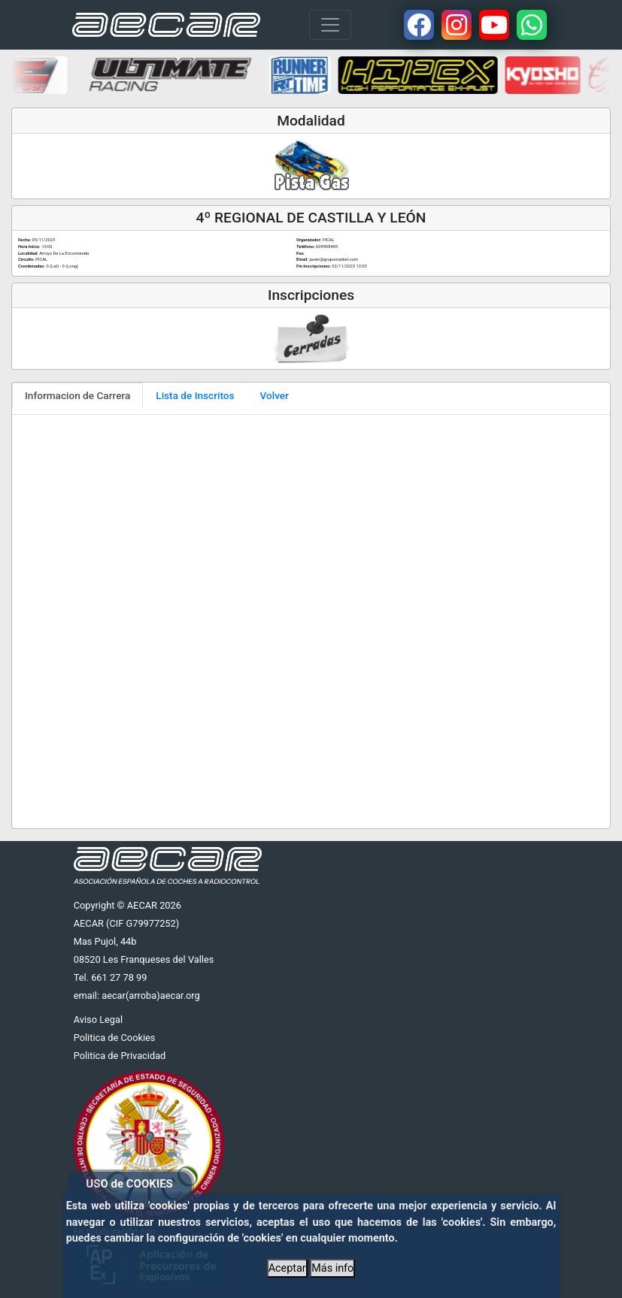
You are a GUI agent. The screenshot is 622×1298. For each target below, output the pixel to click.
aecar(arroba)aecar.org (151, 995)
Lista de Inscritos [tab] (195, 395)
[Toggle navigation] (330, 25)
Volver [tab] (274, 395)
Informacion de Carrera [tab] (77, 395)
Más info (332, 1268)
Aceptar (287, 1268)
